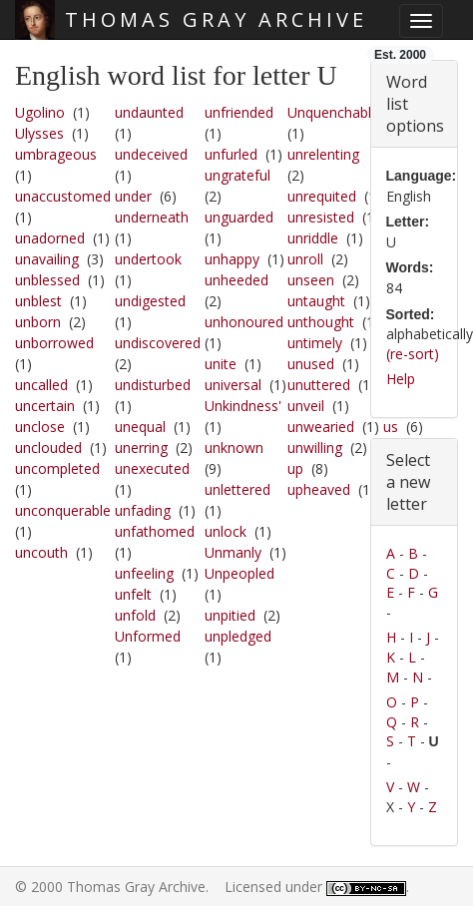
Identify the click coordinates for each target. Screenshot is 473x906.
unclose (40, 426)
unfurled (231, 154)
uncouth (41, 552)
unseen (310, 279)
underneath (152, 217)
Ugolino (40, 112)
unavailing (47, 258)
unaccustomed (63, 196)
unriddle (312, 237)
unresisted (320, 217)
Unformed (148, 636)
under (133, 196)
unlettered (237, 489)
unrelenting (323, 154)
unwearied (320, 426)
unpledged (238, 636)
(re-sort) (412, 353)
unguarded (239, 217)
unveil (305, 405)
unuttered (318, 384)
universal (233, 384)
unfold (135, 615)
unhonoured (244, 321)
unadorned (50, 237)
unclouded (48, 447)
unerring (141, 447)
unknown (234, 447)
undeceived (151, 154)
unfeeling (144, 573)
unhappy (232, 258)
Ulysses (39, 133)
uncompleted (57, 468)
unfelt (133, 594)
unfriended (239, 112)
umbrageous (56, 154)
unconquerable (63, 510)
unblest (38, 300)
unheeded (236, 279)
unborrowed (54, 342)
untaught (316, 300)
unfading (143, 510)
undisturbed (153, 384)
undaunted (149, 112)
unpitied (230, 615)
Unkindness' (243, 405)
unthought (320, 321)
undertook (148, 258)
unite (220, 363)
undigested (150, 300)
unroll (305, 258)
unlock (225, 531)
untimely (314, 342)
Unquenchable (333, 112)
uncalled (41, 384)
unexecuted (152, 468)
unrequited (321, 196)
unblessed (47, 279)
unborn (38, 321)
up (295, 468)
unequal (140, 426)
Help (400, 378)
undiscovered (158, 342)
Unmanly (233, 552)
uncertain (45, 405)
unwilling (314, 447)
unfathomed (155, 531)
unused (310, 363)
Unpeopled (239, 573)
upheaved (318, 489)
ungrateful (237, 175)
